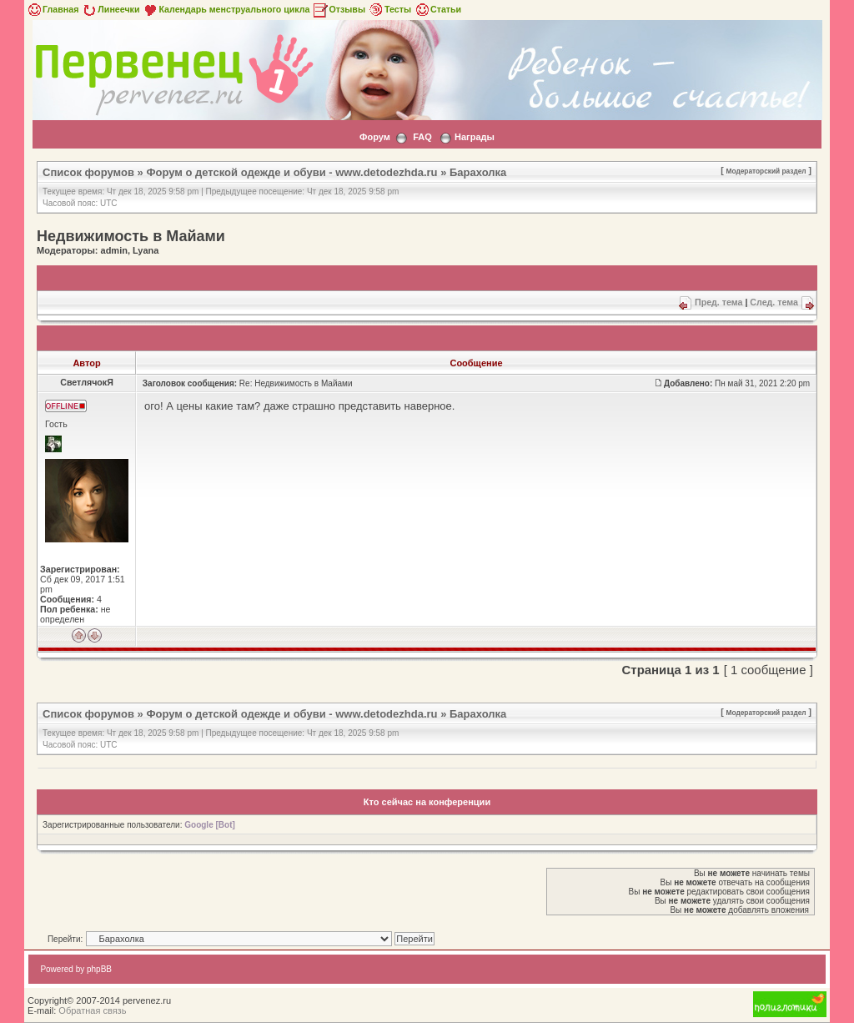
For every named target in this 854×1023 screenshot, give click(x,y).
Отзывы (338, 9)
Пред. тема (718, 302)
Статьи (437, 9)
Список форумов (88, 172)
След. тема (774, 302)
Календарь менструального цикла (225, 9)
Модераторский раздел (766, 171)
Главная (52, 9)
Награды (475, 137)
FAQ (422, 137)
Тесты (389, 9)
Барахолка (478, 172)
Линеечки (110, 9)
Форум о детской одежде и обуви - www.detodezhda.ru (291, 172)
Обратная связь (92, 1010)
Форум (374, 137)
